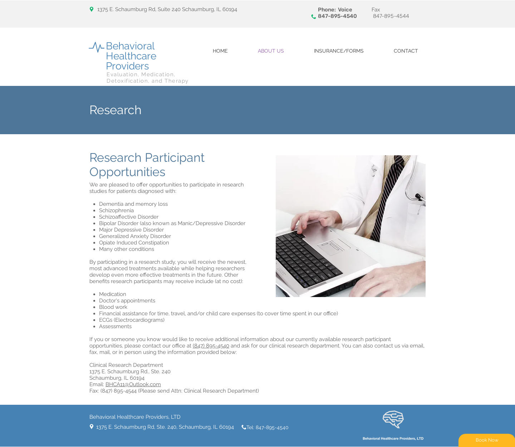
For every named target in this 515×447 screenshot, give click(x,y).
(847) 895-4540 (211, 345)
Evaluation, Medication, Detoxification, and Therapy (148, 77)
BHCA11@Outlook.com (133, 384)
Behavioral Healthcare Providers (131, 56)
